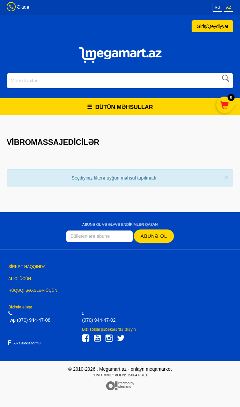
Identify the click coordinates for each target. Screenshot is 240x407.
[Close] (226, 177)
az (228, 7)
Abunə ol (154, 236)
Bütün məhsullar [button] (120, 107)
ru (217, 7)
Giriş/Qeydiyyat (212, 26)
